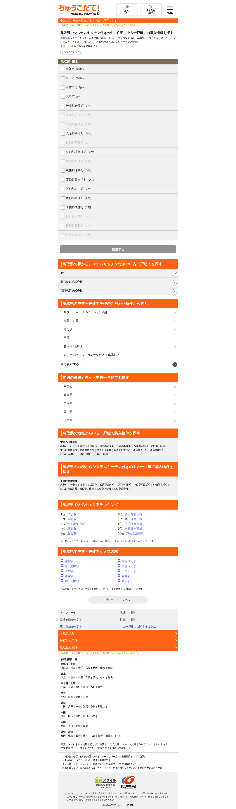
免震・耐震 (71, 320)
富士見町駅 (70, 566)
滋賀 (85, 706)
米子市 (75, 78)
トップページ (68, 612)
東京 (63, 677)
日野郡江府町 (79, 234)
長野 (78, 687)
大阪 (63, 706)
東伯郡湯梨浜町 (81, 151)
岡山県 (68, 411)
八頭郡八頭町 (79, 133)
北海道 (64, 667)
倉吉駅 (67, 576)
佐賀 (70, 735)
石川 (93, 687)
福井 (100, 687)
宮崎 (100, 735)
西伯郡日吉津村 (81, 179)
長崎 (78, 735)
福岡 (63, 735)
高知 (78, 725)
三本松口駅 (127, 571)
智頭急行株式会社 (71, 290)
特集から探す (128, 619)
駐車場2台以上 (73, 346)
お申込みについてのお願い (75, 760)
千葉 (88, 677)
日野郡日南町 (79, 216)
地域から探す (128, 612)
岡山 (70, 716)
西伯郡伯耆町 (80, 207)
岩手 (80, 667)
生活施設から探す (71, 619)
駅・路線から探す (71, 626)
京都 (78, 706)
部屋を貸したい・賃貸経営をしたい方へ (82, 767)
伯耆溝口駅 (127, 566)
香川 (70, 725)
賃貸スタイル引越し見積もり (113, 748)
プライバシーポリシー (104, 756)
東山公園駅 (70, 581)
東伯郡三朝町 (79, 142)
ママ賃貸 (82, 744)
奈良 (93, 706)
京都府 (68, 386)
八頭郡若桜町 (79, 114)
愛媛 (85, 725)
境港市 (75, 96)
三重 (85, 696)
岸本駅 (67, 571)
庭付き (68, 329)
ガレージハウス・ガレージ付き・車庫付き (92, 354)
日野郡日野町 (79, 225)
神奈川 (71, 677)
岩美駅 (124, 576)
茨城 (95, 677)
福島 (110, 667)
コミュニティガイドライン (75, 764)
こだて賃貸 (113, 744)
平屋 (67, 337)
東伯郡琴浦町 (79, 161)
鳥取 (78, 716)
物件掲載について (128, 764)
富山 (85, 687)
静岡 (78, 696)
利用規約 (84, 756)
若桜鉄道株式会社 (71, 281)
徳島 (63, 725)
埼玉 (80, 677)
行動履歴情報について (130, 756)
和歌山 (101, 706)
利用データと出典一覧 (151, 767)
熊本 (85, 735)
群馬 (110, 677)
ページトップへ (120, 599)
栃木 (102, 677)
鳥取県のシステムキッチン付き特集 (119, 25)
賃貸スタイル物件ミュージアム (121, 767)
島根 (85, 716)
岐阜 (70, 696)
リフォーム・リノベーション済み (86, 312)
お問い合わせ (69, 756)
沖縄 (117, 735)
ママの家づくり (69, 748)
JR (62, 273)
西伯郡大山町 (79, 188)
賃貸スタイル (68, 744)
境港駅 (124, 581)
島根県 (68, 403)
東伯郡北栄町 (79, 170)
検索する (118, 249)
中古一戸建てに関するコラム (138, 626)
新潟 (70, 687)
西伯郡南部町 (79, 198)
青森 (73, 667)
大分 (93, 735)
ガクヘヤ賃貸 (129, 744)
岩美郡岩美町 (79, 105)
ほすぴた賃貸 (97, 744)
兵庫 (70, 706)
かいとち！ (162, 744)
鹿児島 (109, 735)
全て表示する (69, 364)
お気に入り (67, 633)
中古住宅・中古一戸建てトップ (74, 25)
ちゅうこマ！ (146, 744)
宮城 (88, 667)
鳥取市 (75, 68)
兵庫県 (68, 394)
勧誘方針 (97, 764)
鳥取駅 (67, 561)
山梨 (63, 687)
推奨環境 (110, 764)
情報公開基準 (99, 760)
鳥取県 (96, 25)
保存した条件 (69, 640)
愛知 (63, 696)
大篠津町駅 (127, 561)
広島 (63, 716)
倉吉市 (75, 87)
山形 (102, 667)
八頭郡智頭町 (79, 124)
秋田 (95, 667)
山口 (93, 716)
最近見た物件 (69, 647)
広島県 (68, 420)
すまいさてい (87, 748)
